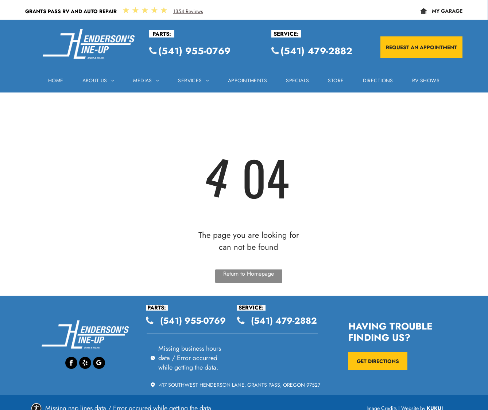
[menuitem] (56, 82)
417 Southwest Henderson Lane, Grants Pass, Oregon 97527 (239, 385)
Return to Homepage (248, 273)
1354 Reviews (188, 11)
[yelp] (85, 364)
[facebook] (71, 364)
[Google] (99, 364)
